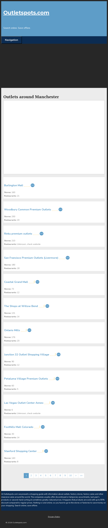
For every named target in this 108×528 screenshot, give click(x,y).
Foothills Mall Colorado (18, 427)
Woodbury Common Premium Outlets (27, 209)
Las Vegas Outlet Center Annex (23, 403)
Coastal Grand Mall (16, 282)
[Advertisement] (54, 65)
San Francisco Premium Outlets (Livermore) (31, 258)
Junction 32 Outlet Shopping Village (26, 354)
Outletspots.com (26, 12)
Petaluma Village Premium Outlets (26, 378)
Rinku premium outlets (18, 233)
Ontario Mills (12, 330)
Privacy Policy (54, 516)
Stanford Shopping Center (20, 451)
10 (70, 475)
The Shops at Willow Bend (21, 306)
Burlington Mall (13, 185)
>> (81, 475)
